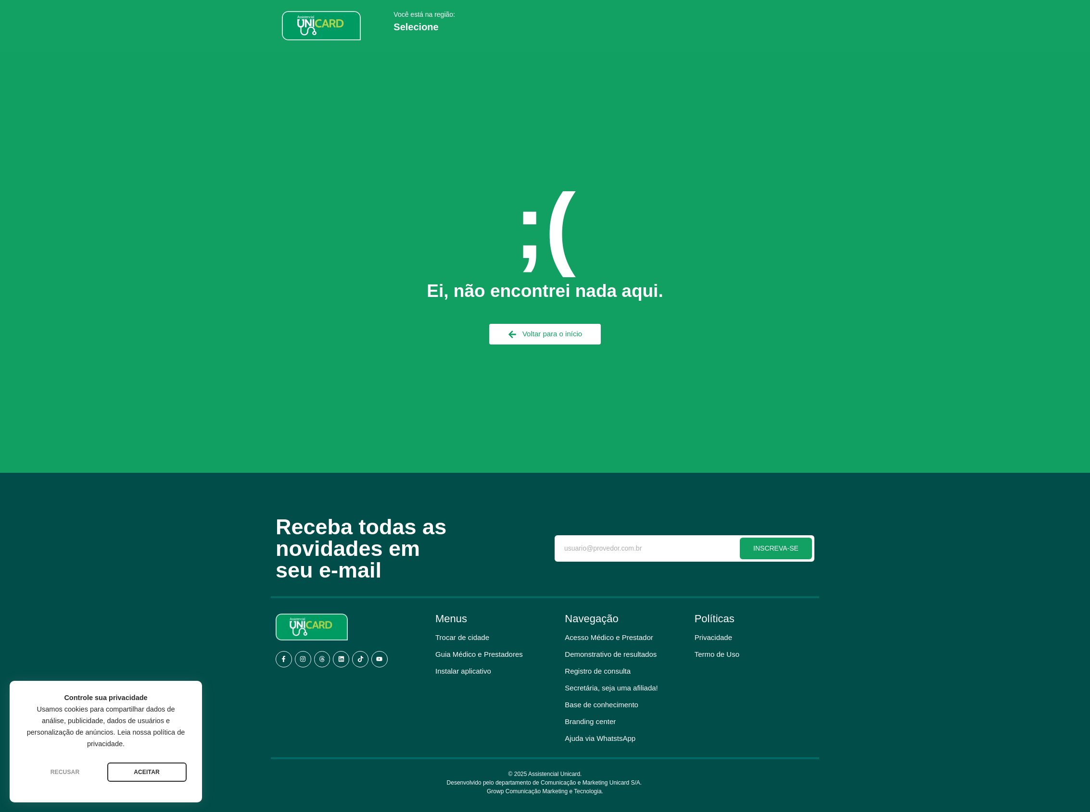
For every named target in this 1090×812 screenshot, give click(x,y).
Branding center (590, 721)
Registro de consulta (598, 671)
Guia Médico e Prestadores (479, 654)
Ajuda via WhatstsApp (600, 738)
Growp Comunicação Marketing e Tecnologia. (545, 791)
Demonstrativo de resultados (611, 654)
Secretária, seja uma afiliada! (611, 688)
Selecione (415, 27)
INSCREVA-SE (775, 548)
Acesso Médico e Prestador (609, 637)
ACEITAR (147, 772)
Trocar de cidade (462, 637)
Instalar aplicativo (463, 671)
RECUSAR (65, 772)
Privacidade (713, 637)
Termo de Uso (717, 654)
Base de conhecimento (601, 705)
